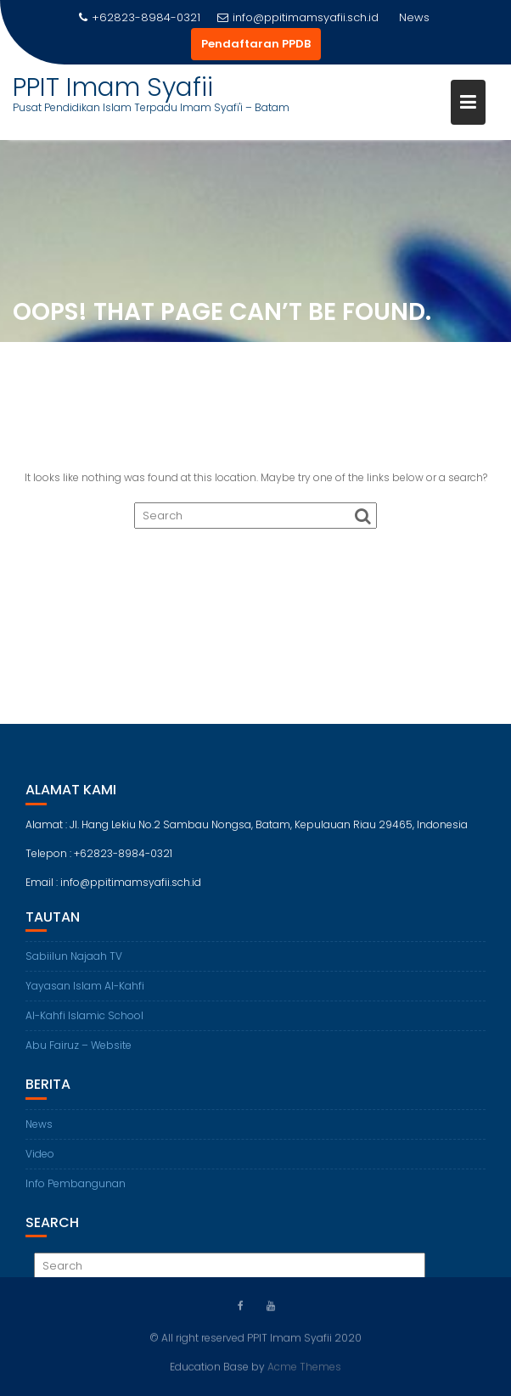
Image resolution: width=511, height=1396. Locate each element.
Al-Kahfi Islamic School (84, 1022)
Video (39, 1159)
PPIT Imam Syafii (113, 87)
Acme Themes (304, 1366)
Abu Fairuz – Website (78, 1052)
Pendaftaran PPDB (256, 44)
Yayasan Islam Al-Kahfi (84, 992)
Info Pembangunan (75, 1189)
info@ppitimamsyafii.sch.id (298, 17)
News (39, 1130)
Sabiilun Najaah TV (73, 963)
